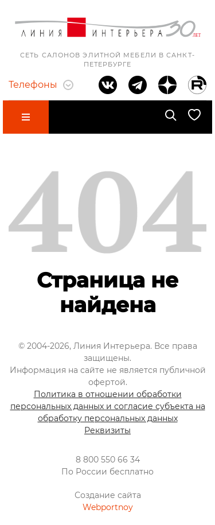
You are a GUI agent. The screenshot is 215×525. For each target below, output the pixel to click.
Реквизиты (107, 430)
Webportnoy (108, 507)
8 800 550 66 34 (108, 459)
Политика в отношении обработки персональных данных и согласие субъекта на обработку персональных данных (107, 406)
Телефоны (41, 84)
